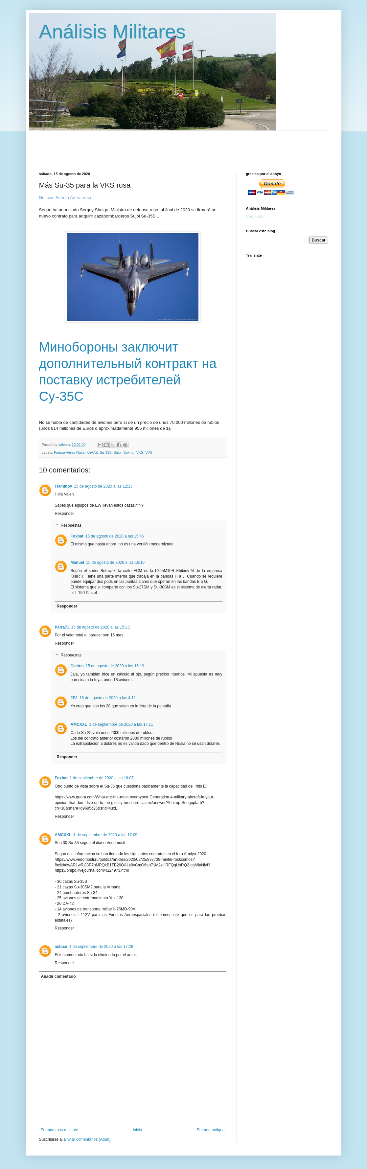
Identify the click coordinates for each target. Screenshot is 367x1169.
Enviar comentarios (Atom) (87, 1139)
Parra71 (62, 627)
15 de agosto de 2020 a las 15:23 (100, 627)
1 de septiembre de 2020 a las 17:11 (121, 724)
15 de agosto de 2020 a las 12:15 (103, 486)
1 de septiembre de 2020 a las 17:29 (101, 946)
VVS (148, 452)
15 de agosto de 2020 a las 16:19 (115, 666)
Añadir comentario (58, 976)
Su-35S (106, 452)
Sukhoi (129, 452)
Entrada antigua (211, 1130)
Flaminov (63, 486)
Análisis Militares (112, 32)
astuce (61, 946)
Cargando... (256, 216)
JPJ (74, 698)
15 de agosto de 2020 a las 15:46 (114, 536)
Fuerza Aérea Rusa (69, 452)
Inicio (137, 1130)
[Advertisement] (198, 145)
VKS (140, 452)
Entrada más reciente (59, 1130)
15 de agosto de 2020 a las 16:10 (115, 562)
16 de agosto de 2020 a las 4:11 (108, 698)
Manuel (77, 562)
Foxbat (77, 536)
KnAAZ (92, 452)
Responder (64, 513)
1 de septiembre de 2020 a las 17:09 (105, 835)
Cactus (77, 666)
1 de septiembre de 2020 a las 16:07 (102, 778)
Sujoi (118, 452)
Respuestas (71, 525)
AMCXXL (79, 724)
